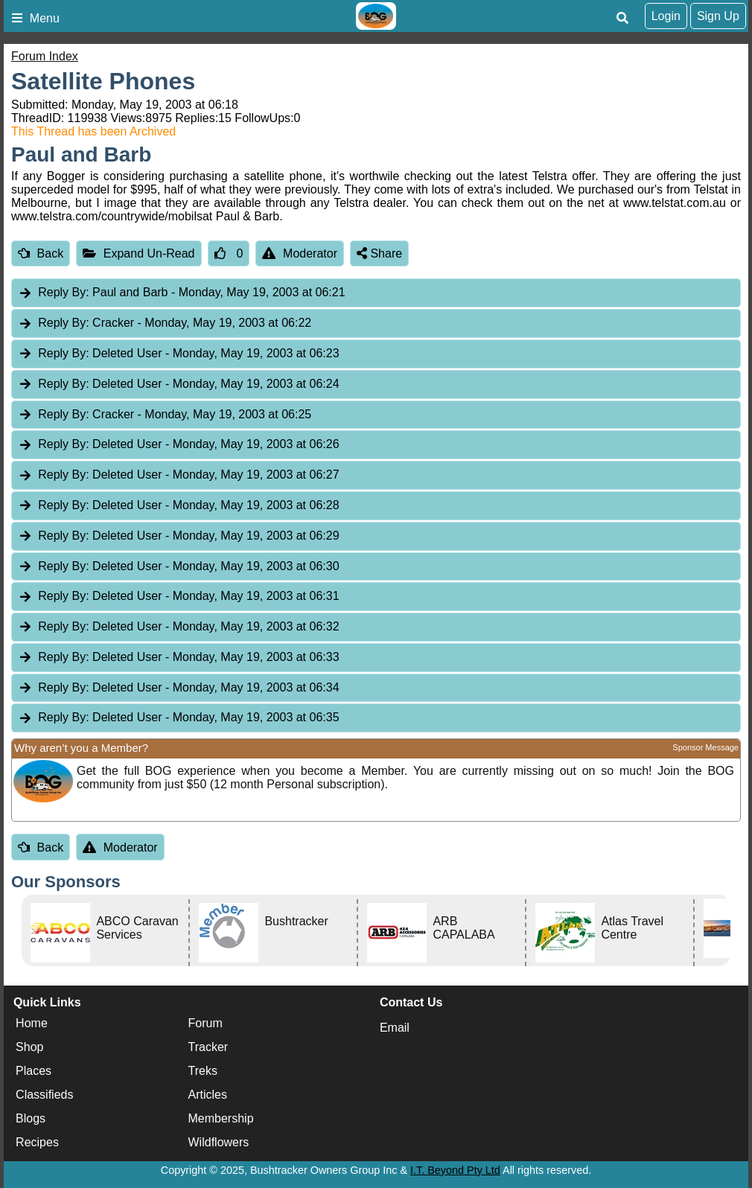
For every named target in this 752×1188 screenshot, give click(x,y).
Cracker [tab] (164, 323)
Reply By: (63, 292)
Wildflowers (218, 1143)
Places (33, 1071)
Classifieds (44, 1095)
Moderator (299, 253)
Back (40, 253)
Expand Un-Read (138, 253)
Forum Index (44, 56)
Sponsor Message (705, 747)
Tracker (208, 1047)
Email (395, 1027)
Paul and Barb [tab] (181, 293)
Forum (205, 1024)
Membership (221, 1119)
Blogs (30, 1119)
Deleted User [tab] (179, 354)
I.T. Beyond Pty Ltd (455, 1170)
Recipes (37, 1143)
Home (32, 1024)
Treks (202, 1071)
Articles (207, 1095)
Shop (29, 1047)
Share (379, 253)
